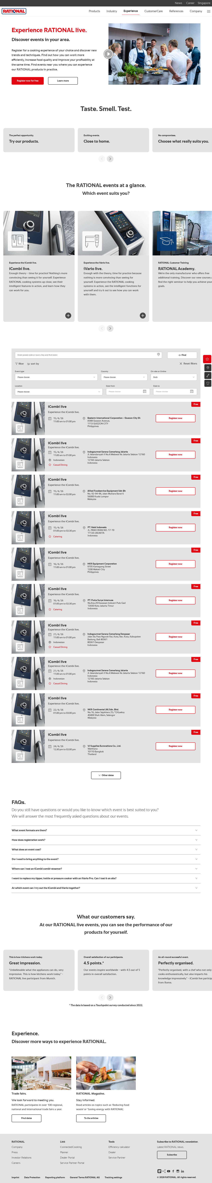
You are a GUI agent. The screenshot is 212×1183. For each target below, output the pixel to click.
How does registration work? (105, 839)
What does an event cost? (105, 849)
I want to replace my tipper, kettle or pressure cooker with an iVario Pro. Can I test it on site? (105, 878)
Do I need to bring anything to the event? (105, 859)
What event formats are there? (105, 830)
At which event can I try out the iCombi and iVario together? (105, 888)
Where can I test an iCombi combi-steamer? (105, 868)
